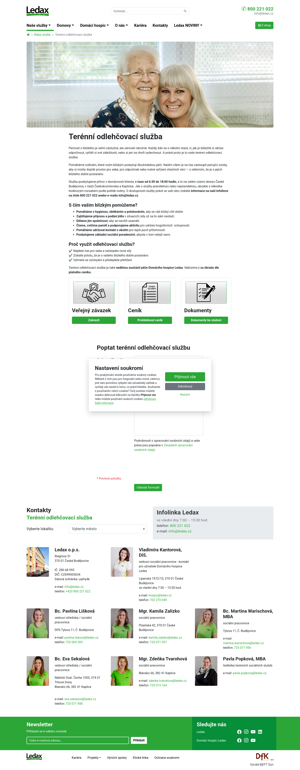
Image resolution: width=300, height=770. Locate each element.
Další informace (104, 402)
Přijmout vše (185, 377)
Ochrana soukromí (166, 757)
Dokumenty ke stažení (206, 320)
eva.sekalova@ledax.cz (80, 699)
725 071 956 (242, 647)
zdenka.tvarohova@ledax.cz (168, 681)
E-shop (264, 25)
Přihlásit (139, 740)
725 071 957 (158, 642)
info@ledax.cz (263, 13)
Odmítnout (185, 386)
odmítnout (149, 398)
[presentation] (163, 465)
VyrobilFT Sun (261, 764)
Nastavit (185, 394)
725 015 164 (158, 685)
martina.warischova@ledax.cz (243, 643)
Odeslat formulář (148, 487)
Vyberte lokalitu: (40, 529)
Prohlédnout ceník (149, 320)
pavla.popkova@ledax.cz (250, 673)
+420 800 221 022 (78, 591)
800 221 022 (257, 8)
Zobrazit (94, 320)
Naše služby (42, 34)
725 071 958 (74, 703)
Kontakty (160, 25)
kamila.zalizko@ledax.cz (165, 637)
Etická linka (140, 757)
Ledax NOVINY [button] (186, 25)
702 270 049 (158, 600)
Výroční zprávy (117, 757)
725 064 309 (74, 642)
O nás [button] (120, 25)
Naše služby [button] (37, 25)
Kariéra (140, 25)
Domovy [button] (64, 25)
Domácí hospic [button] (93, 25)
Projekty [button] (93, 757)
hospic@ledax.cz (160, 595)
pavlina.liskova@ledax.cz (81, 637)
